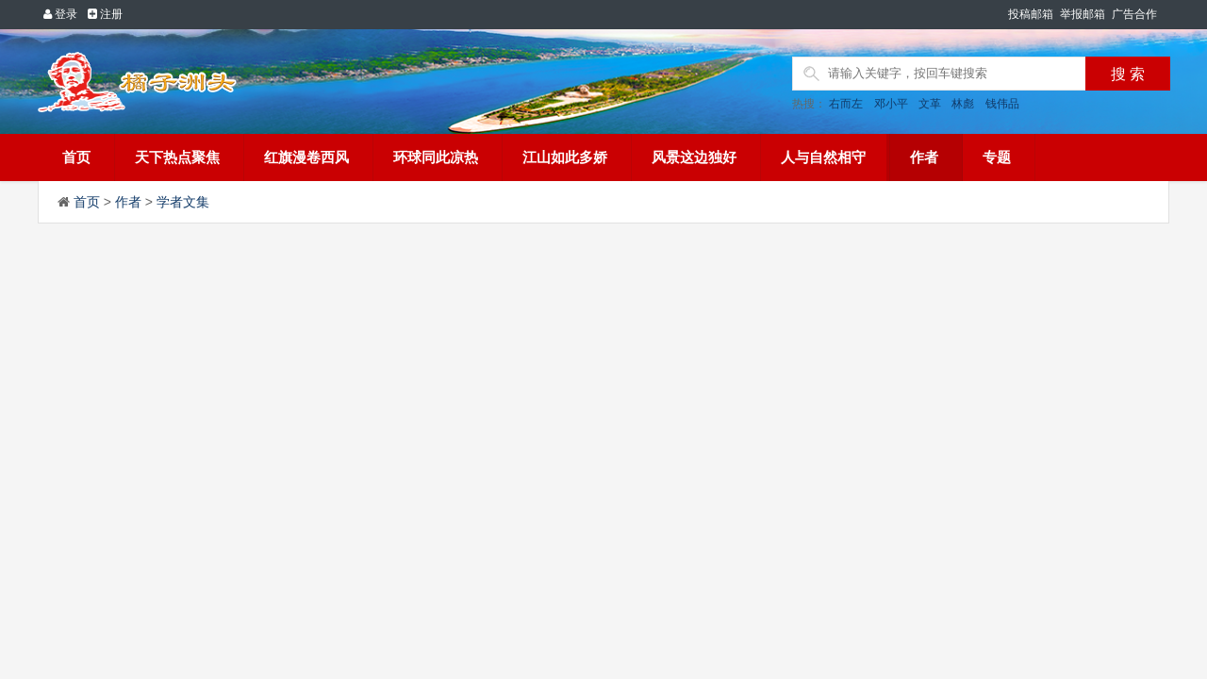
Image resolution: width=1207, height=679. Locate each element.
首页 (76, 157)
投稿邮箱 (1030, 14)
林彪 (962, 103)
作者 (924, 157)
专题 (997, 157)
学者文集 (183, 201)
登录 (60, 14)
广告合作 (1134, 14)
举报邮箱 (1082, 14)
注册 (105, 14)
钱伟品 (1002, 103)
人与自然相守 (823, 157)
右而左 (846, 103)
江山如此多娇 (564, 157)
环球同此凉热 (435, 157)
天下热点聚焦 (177, 157)
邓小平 (891, 103)
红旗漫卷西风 (306, 157)
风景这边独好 (694, 157)
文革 (929, 103)
